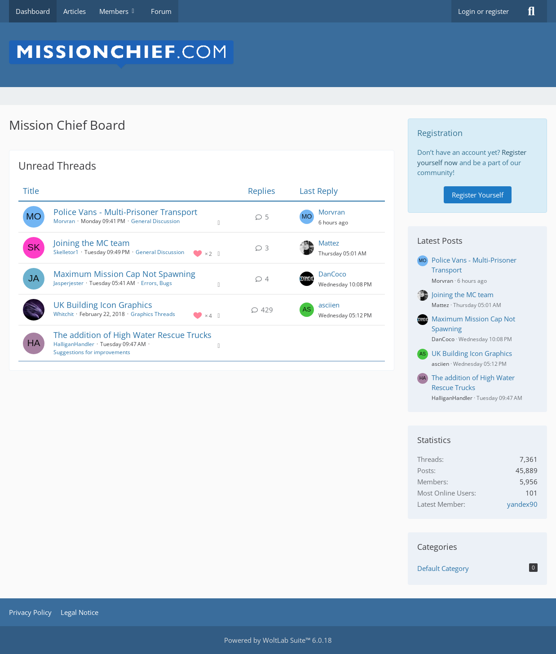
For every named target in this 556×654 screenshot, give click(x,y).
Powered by (278, 640)
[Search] (531, 11)
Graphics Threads (153, 314)
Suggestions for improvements (91, 352)
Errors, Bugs (156, 283)
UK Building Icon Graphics (102, 304)
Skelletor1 (66, 252)
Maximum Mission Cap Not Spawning (124, 273)
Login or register (483, 11)
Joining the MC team (91, 242)
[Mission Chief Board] (278, 55)
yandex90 (522, 504)
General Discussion (155, 221)
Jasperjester (68, 283)
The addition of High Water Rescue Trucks (132, 334)
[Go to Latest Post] (307, 217)
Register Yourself (477, 194)
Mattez (328, 242)
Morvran (64, 221)
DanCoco (332, 273)
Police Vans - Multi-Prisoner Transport (125, 211)
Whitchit (63, 314)
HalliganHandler (73, 344)
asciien (329, 304)
